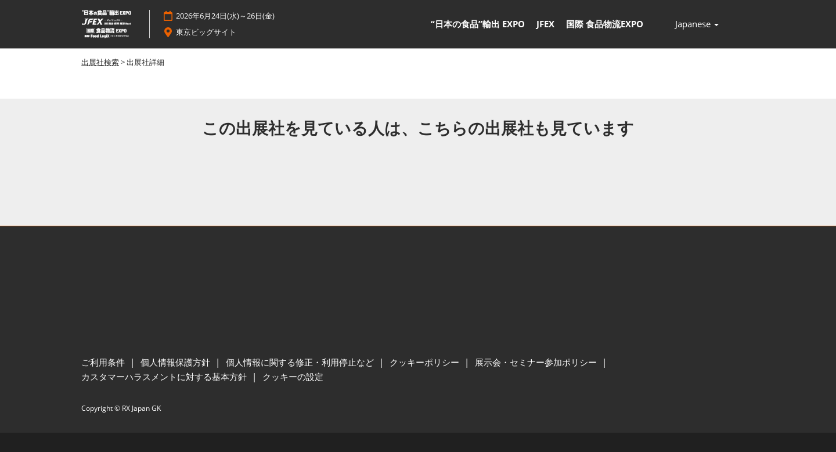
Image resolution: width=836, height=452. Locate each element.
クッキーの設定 (292, 376)
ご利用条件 (104, 362)
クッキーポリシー (426, 362)
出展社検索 (100, 62)
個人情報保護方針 (176, 362)
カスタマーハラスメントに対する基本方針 (165, 376)
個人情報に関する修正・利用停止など (301, 362)
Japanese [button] (697, 24)
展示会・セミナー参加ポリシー (537, 362)
